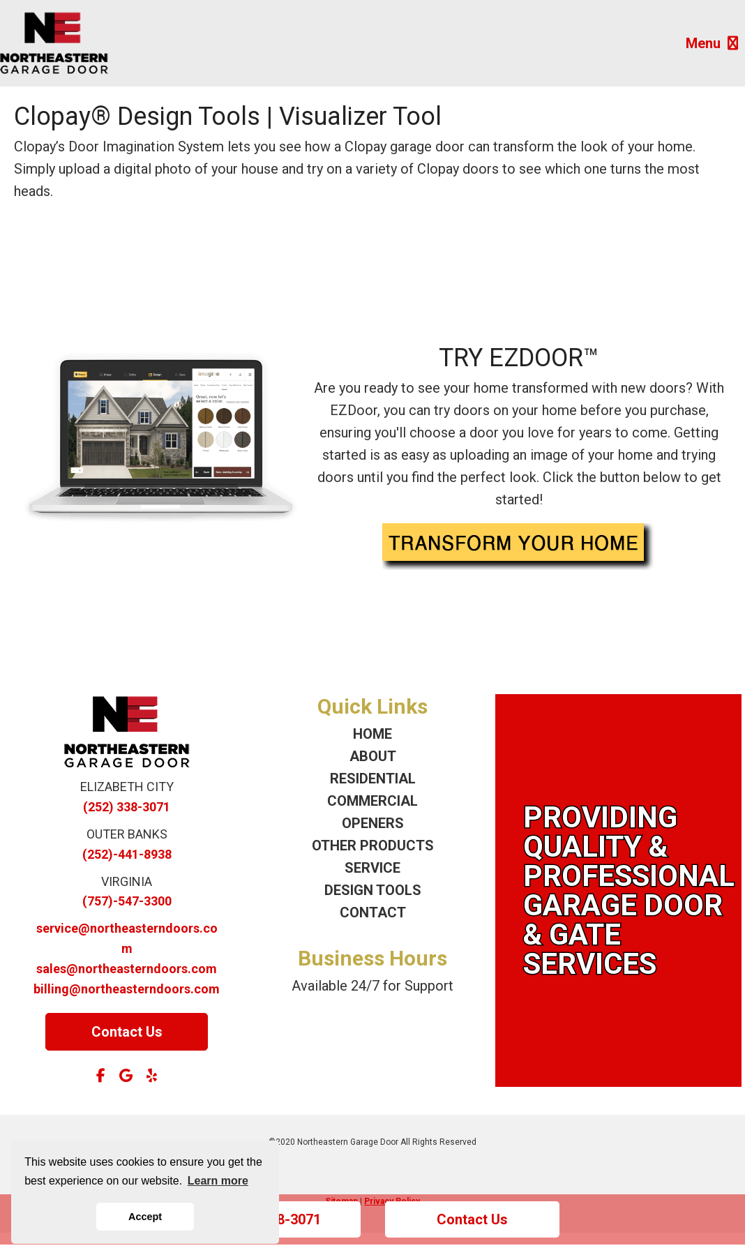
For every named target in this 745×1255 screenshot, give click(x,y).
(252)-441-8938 (127, 854)
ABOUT (372, 756)
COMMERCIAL (372, 800)
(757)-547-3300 (127, 901)
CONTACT (373, 912)
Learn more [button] (218, 1181)
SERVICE (372, 867)
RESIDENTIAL (373, 778)
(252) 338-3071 (126, 806)
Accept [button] (145, 1216)
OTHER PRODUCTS (373, 845)
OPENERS (373, 823)
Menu (712, 43)
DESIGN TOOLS (372, 890)
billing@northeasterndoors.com (126, 989)
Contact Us (472, 1219)
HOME (372, 734)
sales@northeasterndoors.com (126, 968)
